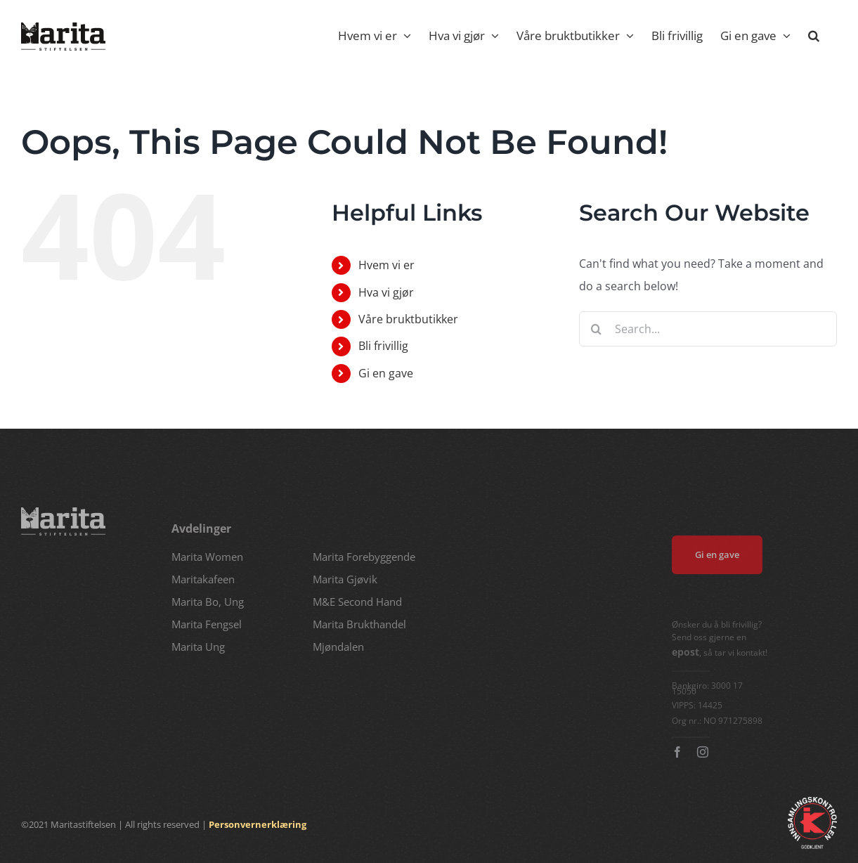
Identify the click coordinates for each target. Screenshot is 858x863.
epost (689, 651)
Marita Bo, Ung (207, 602)
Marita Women (207, 557)
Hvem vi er (386, 265)
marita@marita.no (50, 643)
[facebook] (681, 752)
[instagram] (706, 752)
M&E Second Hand (357, 602)
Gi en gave (385, 373)
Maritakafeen (203, 579)
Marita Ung (198, 647)
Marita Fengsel (206, 624)
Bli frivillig (383, 345)
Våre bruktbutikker (408, 319)
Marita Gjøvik (345, 579)
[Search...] (708, 328)
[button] (813, 35)
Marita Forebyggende (364, 557)
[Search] (596, 328)
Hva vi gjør (386, 292)
